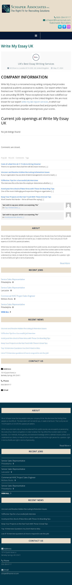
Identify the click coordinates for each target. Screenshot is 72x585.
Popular (4, 158)
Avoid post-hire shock (14, 217)
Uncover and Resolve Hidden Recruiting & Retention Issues (25, 172)
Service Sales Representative (13, 279)
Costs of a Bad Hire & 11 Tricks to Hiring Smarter (21, 164)
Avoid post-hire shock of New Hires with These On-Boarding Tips (27, 188)
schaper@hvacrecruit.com (58, 20)
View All (5, 312)
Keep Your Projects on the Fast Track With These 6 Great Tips (26, 197)
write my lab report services (35, 101)
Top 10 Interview (12, 207)
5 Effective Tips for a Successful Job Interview (19, 180)
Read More (65, 263)
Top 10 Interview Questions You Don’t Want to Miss (20, 348)
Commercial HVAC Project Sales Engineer (18, 296)
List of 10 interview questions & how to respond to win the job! (25, 353)
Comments (20, 158)
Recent (11, 158)
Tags (27, 158)
